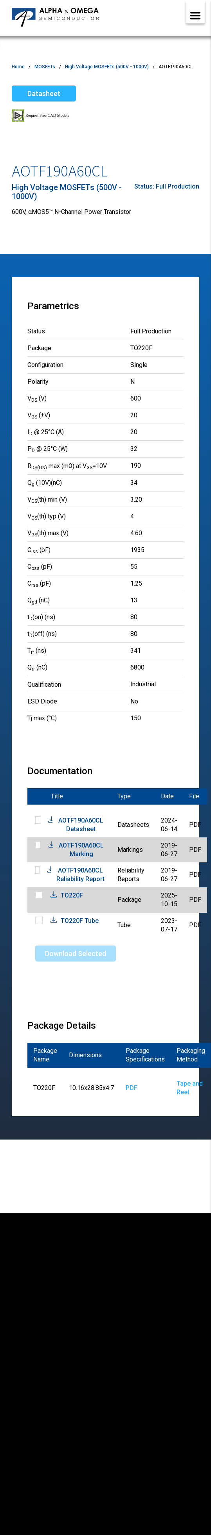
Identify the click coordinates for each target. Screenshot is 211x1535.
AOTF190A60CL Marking (81, 850)
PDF (131, 1088)
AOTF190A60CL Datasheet (80, 825)
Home (18, 66)
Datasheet (43, 93)
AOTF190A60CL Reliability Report (80, 875)
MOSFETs (44, 66)
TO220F (72, 895)
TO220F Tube (80, 920)
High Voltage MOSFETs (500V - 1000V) (107, 66)
